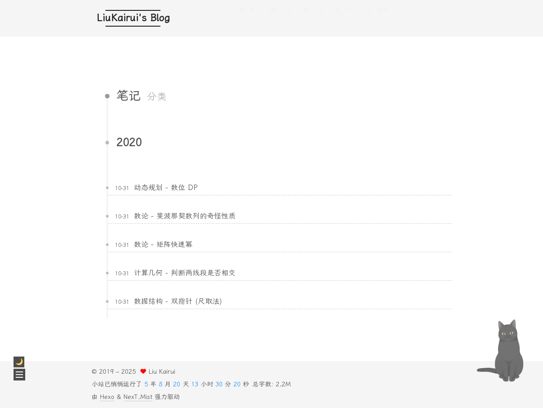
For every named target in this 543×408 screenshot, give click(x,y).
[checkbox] (19, 362)
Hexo (107, 397)
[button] (19, 374)
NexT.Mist (137, 397)
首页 (249, 18)
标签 (313, 18)
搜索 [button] (376, 18)
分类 (281, 18)
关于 (344, 18)
